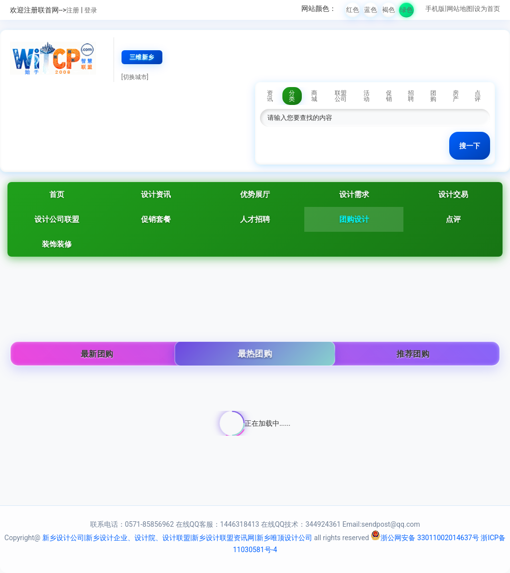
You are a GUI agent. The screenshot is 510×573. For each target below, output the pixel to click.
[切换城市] (135, 77)
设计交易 (453, 194)
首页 (56, 194)
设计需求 (354, 194)
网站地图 (460, 8)
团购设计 (354, 219)
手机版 (435, 8)
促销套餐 (156, 219)
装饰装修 (57, 244)
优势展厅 (255, 194)
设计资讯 (156, 194)
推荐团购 (412, 354)
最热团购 (255, 354)
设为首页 (487, 8)
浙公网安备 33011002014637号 (425, 538)
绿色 (406, 9)
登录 (90, 10)
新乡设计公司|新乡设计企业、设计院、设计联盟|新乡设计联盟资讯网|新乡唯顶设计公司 (177, 538)
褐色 (388, 9)
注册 (72, 10)
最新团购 (97, 354)
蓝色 (370, 9)
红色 (352, 9)
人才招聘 (255, 219)
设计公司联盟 (56, 219)
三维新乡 (141, 57)
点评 (453, 219)
